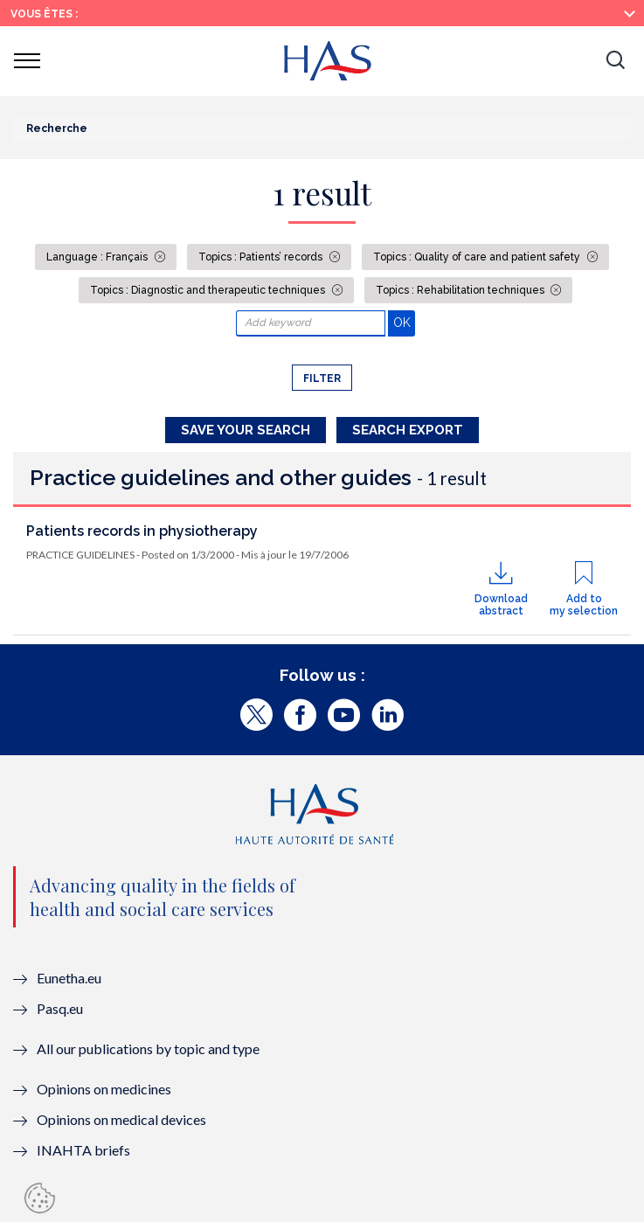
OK (404, 322)
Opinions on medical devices (121, 1119)
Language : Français (98, 257)
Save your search (245, 430)
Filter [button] (322, 378)
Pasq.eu (60, 1008)
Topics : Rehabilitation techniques (461, 290)
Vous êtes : (44, 14)
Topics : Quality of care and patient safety (478, 257)
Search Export (407, 430)
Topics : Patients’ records (261, 257)
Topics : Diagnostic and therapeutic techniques (209, 290)
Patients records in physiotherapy (142, 531)
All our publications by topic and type (148, 1048)
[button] (615, 61)
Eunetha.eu (69, 977)
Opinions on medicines (104, 1088)
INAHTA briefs (83, 1150)
